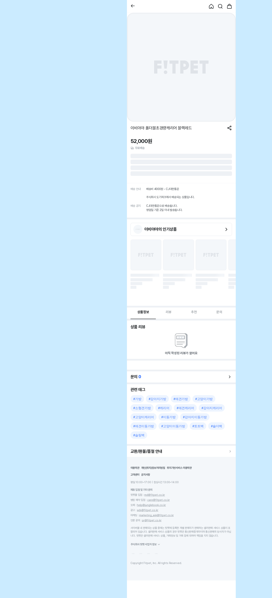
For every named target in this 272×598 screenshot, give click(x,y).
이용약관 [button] (135, 467)
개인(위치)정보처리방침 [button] (153, 467)
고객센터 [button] (135, 474)
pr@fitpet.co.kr (152, 520)
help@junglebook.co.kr (151, 505)
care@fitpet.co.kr (158, 499)
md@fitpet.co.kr (154, 494)
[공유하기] (229, 128)
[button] (133, 6)
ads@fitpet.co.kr (147, 510)
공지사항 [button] (145, 474)
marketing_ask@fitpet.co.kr (156, 515)
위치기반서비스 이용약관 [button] (179, 467)
